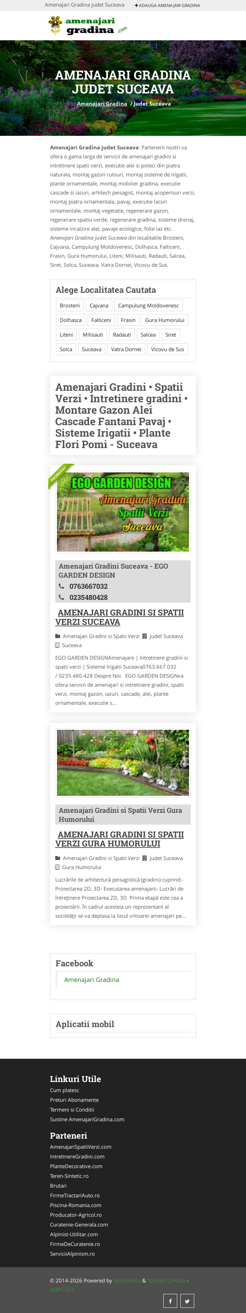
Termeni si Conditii (72, 1109)
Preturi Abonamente (74, 1100)
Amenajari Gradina (102, 103)
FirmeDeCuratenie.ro (75, 1244)
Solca (66, 349)
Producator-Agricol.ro (76, 1215)
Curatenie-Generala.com (79, 1224)
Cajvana (99, 305)
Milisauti (93, 334)
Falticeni (101, 319)
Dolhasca (71, 319)
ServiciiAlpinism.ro (72, 1253)
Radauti (122, 334)
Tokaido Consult (166, 1280)
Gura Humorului (164, 319)
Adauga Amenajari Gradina (167, 5)
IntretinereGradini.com (77, 1156)
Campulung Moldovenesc (148, 305)
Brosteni (70, 305)
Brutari (58, 1185)
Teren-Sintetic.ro (69, 1176)
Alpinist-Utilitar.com (74, 1234)
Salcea (148, 334)
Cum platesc (64, 1090)
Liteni (66, 334)
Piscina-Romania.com (75, 1205)
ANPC (57, 1289)
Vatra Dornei (126, 349)
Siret (170, 334)
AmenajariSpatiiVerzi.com (81, 1146)
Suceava (91, 349)
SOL (70, 1289)
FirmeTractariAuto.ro (75, 1195)
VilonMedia (127, 1280)
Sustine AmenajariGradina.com (87, 1119)
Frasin (128, 319)
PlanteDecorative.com (76, 1166)
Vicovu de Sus (167, 349)
